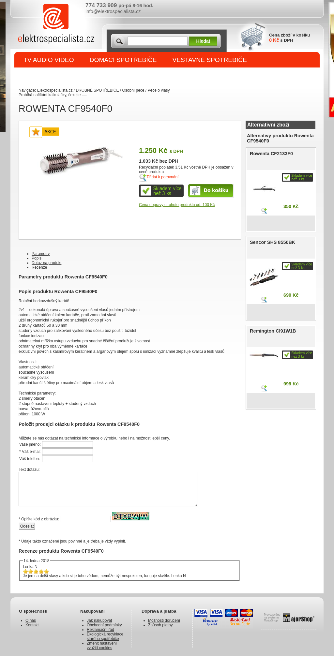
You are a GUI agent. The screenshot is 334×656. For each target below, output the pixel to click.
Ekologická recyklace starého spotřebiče (105, 636)
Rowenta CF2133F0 (271, 153)
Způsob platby (160, 625)
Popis (36, 258)
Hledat (203, 41)
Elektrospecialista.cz (55, 90)
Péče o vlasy (159, 90)
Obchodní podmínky (104, 625)
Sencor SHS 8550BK (272, 242)
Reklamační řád (100, 629)
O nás (30, 620)
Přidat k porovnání (162, 177)
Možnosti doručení (164, 620)
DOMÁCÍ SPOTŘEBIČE (123, 59)
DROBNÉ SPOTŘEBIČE (57, 75)
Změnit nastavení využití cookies (102, 645)
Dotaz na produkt (46, 263)
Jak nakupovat (99, 620)
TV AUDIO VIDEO (48, 59)
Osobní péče (133, 90)
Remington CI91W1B (273, 331)
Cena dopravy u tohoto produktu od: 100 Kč (177, 204)
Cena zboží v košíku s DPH (289, 38)
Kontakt (32, 625)
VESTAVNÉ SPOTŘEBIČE (209, 59)
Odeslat (27, 526)
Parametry (41, 253)
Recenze (39, 267)
